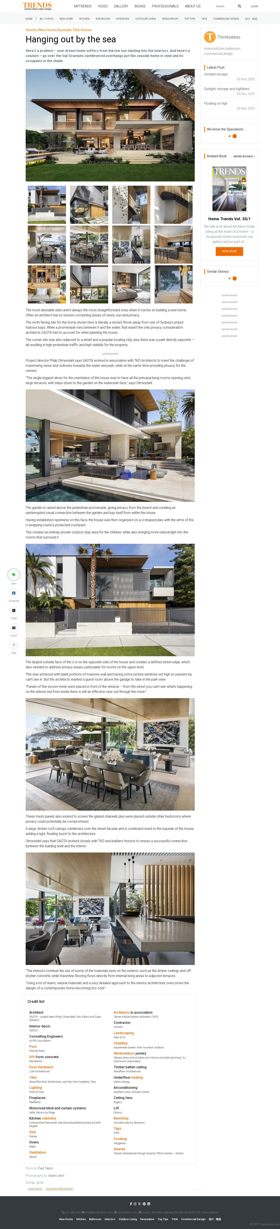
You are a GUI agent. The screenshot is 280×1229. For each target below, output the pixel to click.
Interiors (122, 18)
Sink (32, 1132)
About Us (193, 6)
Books (140, 6)
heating (137, 1077)
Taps (117, 1129)
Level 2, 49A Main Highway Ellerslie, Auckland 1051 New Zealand (178, 1212)
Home (29, 18)
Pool (32, 1047)
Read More (229, 251)
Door (33, 1067)
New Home (66, 18)
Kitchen (84, 18)
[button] (13, 574)
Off (32, 1057)
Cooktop (120, 1139)
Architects (122, 1012)
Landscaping (124, 1033)
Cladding (120, 1043)
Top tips (189, 18)
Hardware (45, 1067)
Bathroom (103, 18)
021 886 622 (71, 1212)
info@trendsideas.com (97, 1212)
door (131, 1053)
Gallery (121, 6)
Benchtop (121, 1118)
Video (103, 6)
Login (254, 6)
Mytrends (83, 6)
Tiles (33, 1077)
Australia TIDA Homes (60, 1189)
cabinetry (49, 1118)
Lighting (35, 1088)
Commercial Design (226, 18)
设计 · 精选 (251, 18)
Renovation (170, 18)
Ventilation (37, 1152)
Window (120, 1053)
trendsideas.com (125, 1212)
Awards (119, 1149)
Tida (204, 18)
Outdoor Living (145, 18)
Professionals (165, 6)
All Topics (46, 18)
